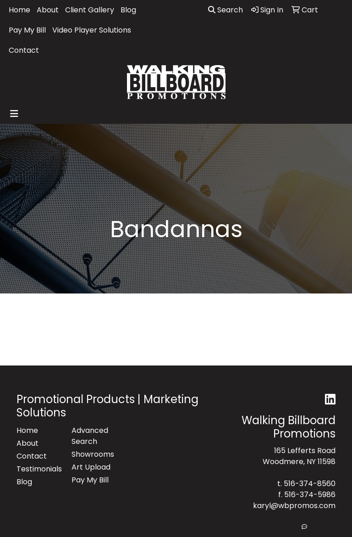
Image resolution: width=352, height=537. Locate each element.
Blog (128, 10)
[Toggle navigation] (14, 113)
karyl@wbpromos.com (294, 505)
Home (19, 10)
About (48, 10)
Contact (24, 50)
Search (225, 10)
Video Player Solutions (91, 30)
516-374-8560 (310, 483)
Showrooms (93, 454)
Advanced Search (90, 436)
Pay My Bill (27, 30)
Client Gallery (89, 10)
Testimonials (38, 469)
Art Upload (91, 467)
